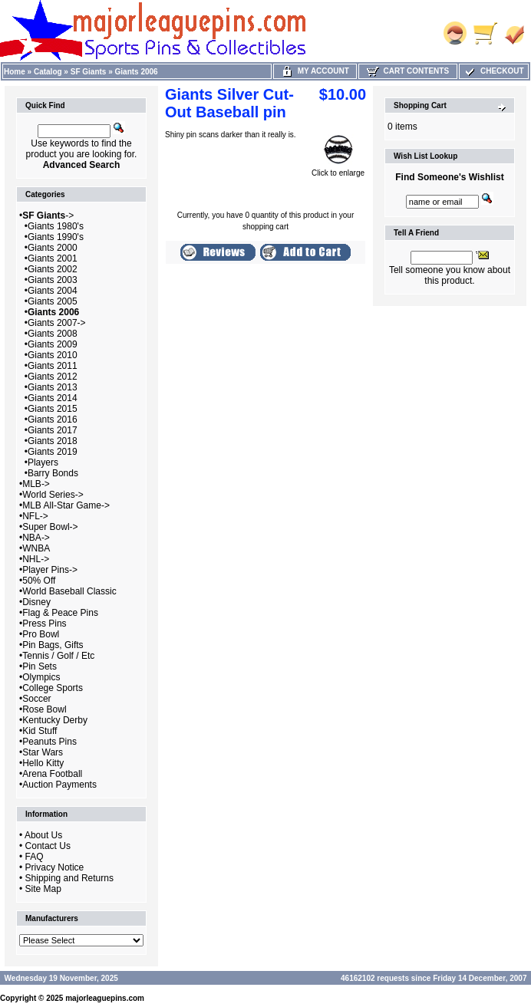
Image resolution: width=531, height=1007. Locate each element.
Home (14, 71)
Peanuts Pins (49, 741)
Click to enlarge (338, 169)
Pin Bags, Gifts (52, 645)
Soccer (36, 698)
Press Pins (44, 623)
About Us (43, 835)
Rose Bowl (44, 709)
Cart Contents (408, 71)
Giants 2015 (53, 408)
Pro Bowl (40, 634)
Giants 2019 (53, 451)
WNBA (36, 548)
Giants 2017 (53, 430)
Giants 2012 (53, 376)
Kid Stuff (39, 731)
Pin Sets (39, 666)
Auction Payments (59, 784)
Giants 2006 (136, 71)
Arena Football (52, 773)
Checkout (493, 71)
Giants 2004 (53, 290)
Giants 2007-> (57, 323)
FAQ (34, 856)
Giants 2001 (53, 258)
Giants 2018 (53, 441)
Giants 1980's (56, 226)
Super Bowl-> (50, 527)
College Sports (52, 688)
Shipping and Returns (69, 878)
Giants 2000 (53, 247)
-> (48, 215)
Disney (36, 602)
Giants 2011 (53, 365)
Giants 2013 (53, 387)
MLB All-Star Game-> (66, 505)
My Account (315, 71)
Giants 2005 (53, 301)
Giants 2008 (53, 333)
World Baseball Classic (69, 591)
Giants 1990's (56, 237)
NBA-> (36, 537)
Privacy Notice (54, 867)
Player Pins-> (50, 569)
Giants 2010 (53, 355)
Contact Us (48, 846)
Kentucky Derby (54, 720)
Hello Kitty (43, 763)
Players (43, 462)
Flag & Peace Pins (60, 612)
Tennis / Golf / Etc (58, 655)
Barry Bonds (53, 473)
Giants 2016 (53, 419)
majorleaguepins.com (104, 998)
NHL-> (35, 559)
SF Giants (89, 71)
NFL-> (35, 516)
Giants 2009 (53, 344)
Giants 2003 (53, 280)
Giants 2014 (53, 398)
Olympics (41, 677)
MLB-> (36, 484)
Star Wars (42, 752)
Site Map (43, 889)
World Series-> (52, 494)
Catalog (48, 71)
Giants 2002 (53, 269)
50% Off (38, 580)
